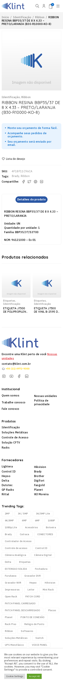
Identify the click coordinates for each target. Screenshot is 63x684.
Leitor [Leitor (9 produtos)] (31, 589)
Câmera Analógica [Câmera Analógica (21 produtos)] (15, 555)
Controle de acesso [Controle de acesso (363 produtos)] (16, 548)
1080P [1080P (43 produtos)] (51, 520)
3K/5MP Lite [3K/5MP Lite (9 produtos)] (43, 513)
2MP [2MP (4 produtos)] (7, 513)
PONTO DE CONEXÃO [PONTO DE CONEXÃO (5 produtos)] (32, 617)
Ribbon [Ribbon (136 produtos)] (9, 631)
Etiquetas (9, 300)
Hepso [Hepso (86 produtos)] (33, 582)
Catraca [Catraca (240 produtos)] (24, 534)
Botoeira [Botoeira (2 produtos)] (51, 527)
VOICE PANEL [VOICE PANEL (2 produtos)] (39, 645)
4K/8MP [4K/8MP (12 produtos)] (9, 520)
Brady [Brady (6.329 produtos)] (8, 534)
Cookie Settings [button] (14, 676)
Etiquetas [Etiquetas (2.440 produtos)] (25, 562)
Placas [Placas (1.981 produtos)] (52, 610)
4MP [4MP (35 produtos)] (24, 520)
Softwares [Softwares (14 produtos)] (27, 631)
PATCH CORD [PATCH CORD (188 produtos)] (32, 596)
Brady (15, 176)
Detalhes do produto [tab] (31, 199)
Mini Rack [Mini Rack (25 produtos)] (48, 589)
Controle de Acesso (15, 437)
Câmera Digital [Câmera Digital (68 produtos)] (43, 555)
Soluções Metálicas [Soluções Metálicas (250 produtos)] (16, 638)
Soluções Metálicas (15, 432)
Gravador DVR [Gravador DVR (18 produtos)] (32, 575)
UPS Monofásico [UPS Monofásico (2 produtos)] (14, 645)
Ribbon (39, 17)
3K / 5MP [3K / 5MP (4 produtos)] (23, 513)
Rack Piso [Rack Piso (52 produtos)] (10, 624)
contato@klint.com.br (16, 363)
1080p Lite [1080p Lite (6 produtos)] (11, 527)
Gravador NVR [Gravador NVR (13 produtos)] (13, 582)
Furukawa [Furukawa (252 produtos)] (10, 575)
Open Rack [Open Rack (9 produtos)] (11, 596)
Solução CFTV (11, 442)
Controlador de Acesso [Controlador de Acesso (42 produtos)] (18, 541)
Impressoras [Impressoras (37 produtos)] (12, 589)
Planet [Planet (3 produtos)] (8, 617)
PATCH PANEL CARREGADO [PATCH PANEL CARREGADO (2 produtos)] (20, 603)
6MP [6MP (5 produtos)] (37, 520)
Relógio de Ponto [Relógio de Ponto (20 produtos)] (34, 624)
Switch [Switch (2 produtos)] (39, 638)
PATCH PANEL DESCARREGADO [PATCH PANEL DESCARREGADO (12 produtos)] (22, 610)
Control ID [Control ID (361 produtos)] (41, 548)
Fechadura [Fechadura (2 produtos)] (41, 569)
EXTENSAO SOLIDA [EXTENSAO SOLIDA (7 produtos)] (16, 569)
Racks (6, 447)
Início (5, 17)
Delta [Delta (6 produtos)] (8, 562)
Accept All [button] (34, 676)
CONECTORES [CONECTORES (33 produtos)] (45, 534)
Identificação (22, 17)
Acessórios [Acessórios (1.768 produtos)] (31, 527)
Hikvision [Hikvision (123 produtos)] (50, 582)
